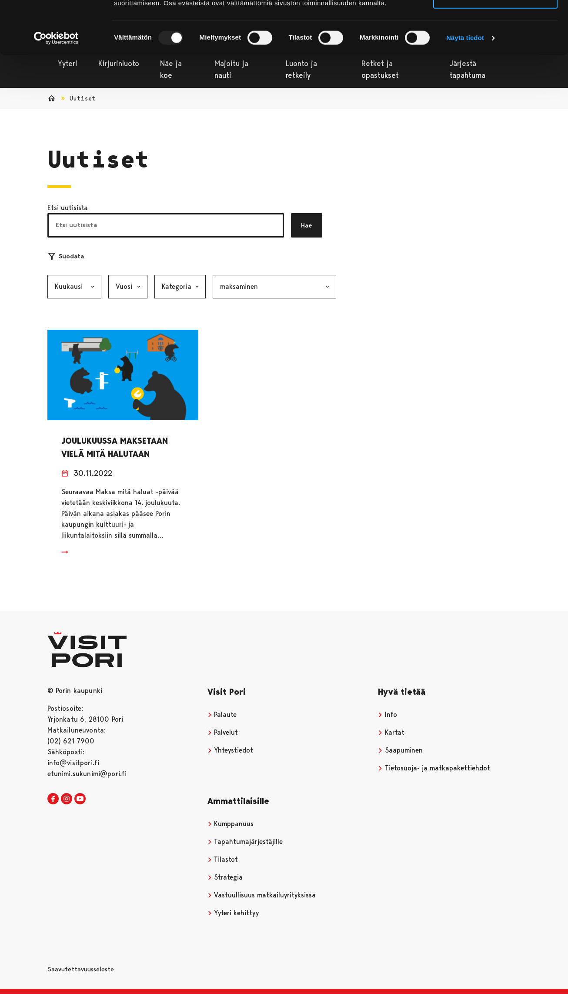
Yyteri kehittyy (233, 913)
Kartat (391, 732)
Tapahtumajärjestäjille (245, 841)
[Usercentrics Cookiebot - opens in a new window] (56, 87)
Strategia (225, 877)
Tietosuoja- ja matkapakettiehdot (434, 768)
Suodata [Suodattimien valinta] (66, 256)
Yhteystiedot (230, 750)
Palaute (222, 714)
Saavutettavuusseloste (80, 969)
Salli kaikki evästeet (495, 21)
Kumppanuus (230, 824)
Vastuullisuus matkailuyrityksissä (261, 895)
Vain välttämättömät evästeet (495, 47)
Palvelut (222, 732)
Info (387, 714)
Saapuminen (400, 750)
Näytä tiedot (465, 87)
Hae (306, 225)
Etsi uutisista (67, 208)
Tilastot (222, 859)
